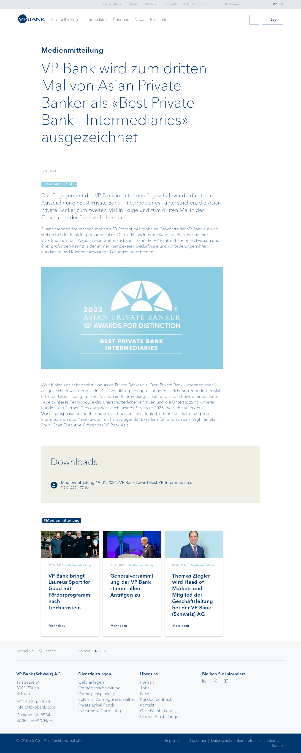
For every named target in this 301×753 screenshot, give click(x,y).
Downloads (170, 4)
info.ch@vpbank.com (35, 707)
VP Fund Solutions (195, 4)
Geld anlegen (91, 682)
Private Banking (64, 19)
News (139, 19)
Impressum (174, 740)
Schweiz (234, 4)
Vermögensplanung (96, 693)
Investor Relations (112, 4)
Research (158, 19)
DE (275, 4)
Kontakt (147, 705)
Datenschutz (221, 740)
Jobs (144, 687)
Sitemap (274, 740)
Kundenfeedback (156, 699)
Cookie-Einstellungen (160, 716)
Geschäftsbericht (156, 710)
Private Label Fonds (96, 705)
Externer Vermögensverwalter (106, 699)
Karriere (151, 4)
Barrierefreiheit (249, 740)
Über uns (121, 19)
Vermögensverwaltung (99, 687)
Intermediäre (95, 19)
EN (281, 4)
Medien (135, 4)
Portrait (147, 682)
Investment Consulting (99, 710)
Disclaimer (197, 740)
